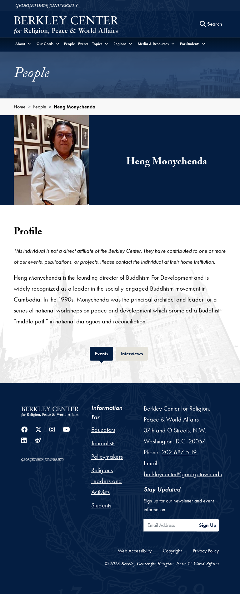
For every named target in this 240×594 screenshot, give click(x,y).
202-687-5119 (179, 452)
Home (20, 106)
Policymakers (107, 456)
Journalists (103, 443)
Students (101, 505)
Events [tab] (104, 353)
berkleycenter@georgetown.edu (183, 474)
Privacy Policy (206, 550)
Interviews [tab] (134, 353)
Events (83, 43)
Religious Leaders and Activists (106, 481)
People (69, 43)
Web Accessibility (135, 550)
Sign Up (207, 525)
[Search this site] (211, 24)
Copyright (172, 550)
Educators (103, 430)
